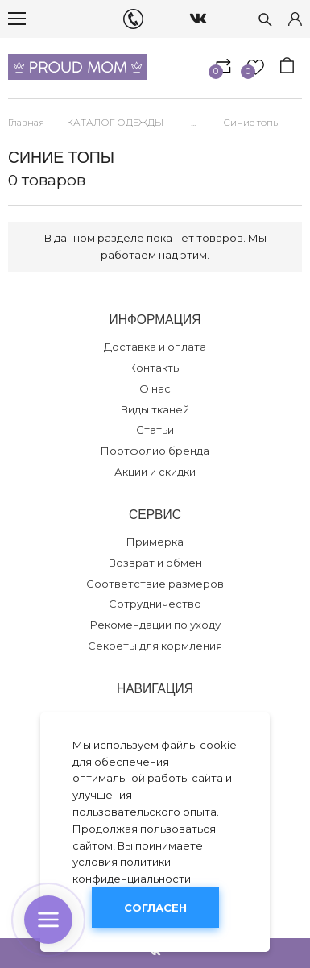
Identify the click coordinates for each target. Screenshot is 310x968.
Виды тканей (155, 409)
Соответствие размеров (155, 583)
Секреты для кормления (155, 645)
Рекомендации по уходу (155, 624)
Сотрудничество (155, 603)
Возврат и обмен (155, 562)
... (193, 123)
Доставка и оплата (155, 346)
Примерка (155, 541)
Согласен (155, 907)
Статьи (155, 429)
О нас (155, 388)
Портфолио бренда (155, 450)
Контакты (155, 367)
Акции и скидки (155, 471)
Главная (26, 122)
